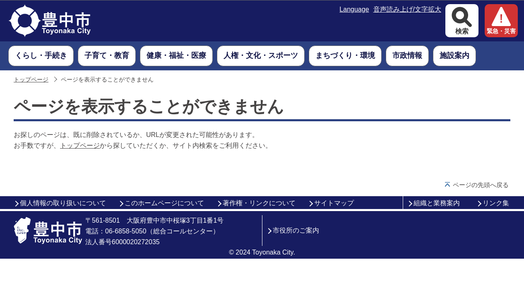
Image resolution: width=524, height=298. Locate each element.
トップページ (31, 80)
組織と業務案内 (436, 203)
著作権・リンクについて (259, 203)
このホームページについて (164, 203)
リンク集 (496, 203)
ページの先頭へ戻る (481, 184)
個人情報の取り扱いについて (63, 203)
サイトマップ (334, 203)
